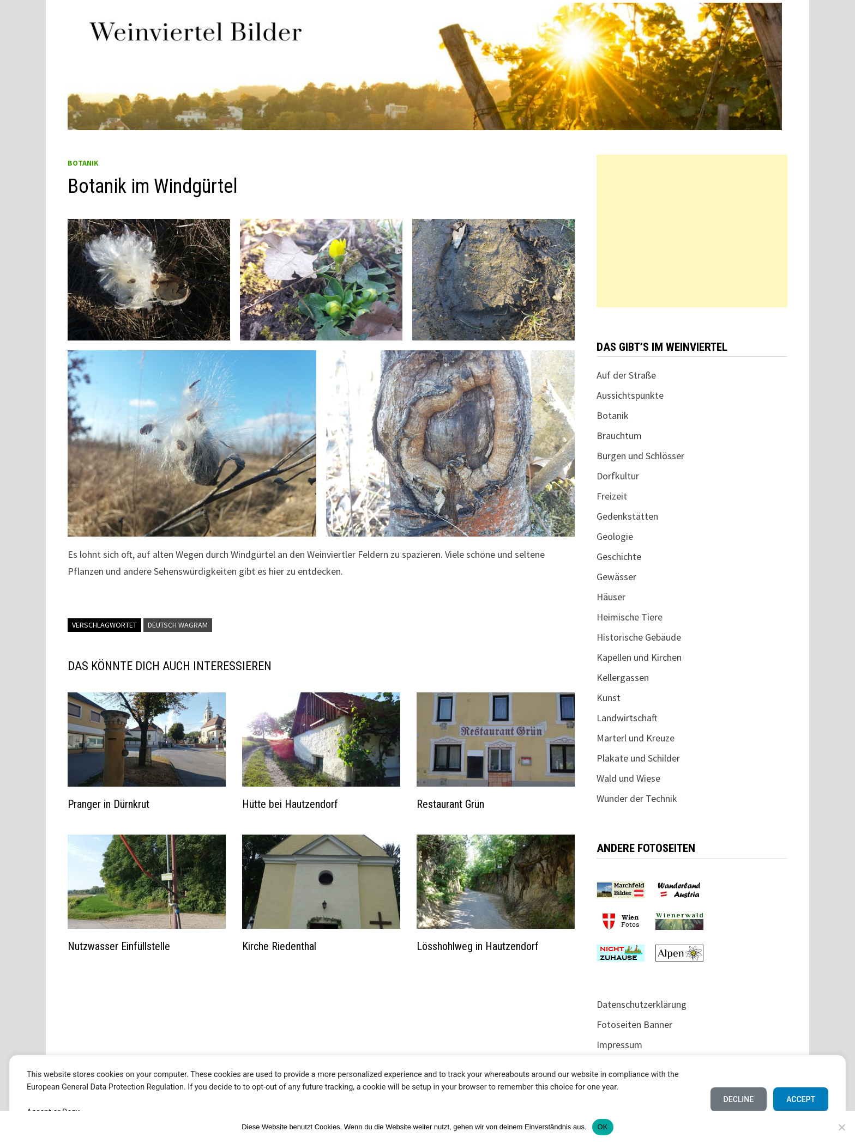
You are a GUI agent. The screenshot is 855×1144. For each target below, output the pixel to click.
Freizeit (612, 496)
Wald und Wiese (628, 778)
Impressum (619, 1044)
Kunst (609, 697)
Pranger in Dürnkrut (108, 804)
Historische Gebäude (639, 637)
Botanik (83, 163)
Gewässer (616, 576)
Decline (739, 1099)
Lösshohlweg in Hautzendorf (478, 946)
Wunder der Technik (637, 798)
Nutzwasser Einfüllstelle (119, 946)
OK (603, 1127)
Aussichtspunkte (630, 395)
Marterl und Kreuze (636, 738)
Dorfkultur (618, 476)
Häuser (611, 597)
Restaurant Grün (450, 804)
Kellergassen (623, 677)
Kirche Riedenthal (279, 946)
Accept (800, 1099)
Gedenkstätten (627, 516)
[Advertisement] (692, 231)
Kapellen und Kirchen (639, 657)
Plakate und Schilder (638, 758)
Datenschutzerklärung (642, 1004)
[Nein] (841, 1127)
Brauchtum (619, 435)
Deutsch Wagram (178, 625)
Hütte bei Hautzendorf (290, 804)
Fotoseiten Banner (634, 1024)
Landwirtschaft (627, 717)
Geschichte (619, 556)
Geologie (615, 536)
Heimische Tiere (630, 617)
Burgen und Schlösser (640, 455)
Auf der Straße (626, 375)
